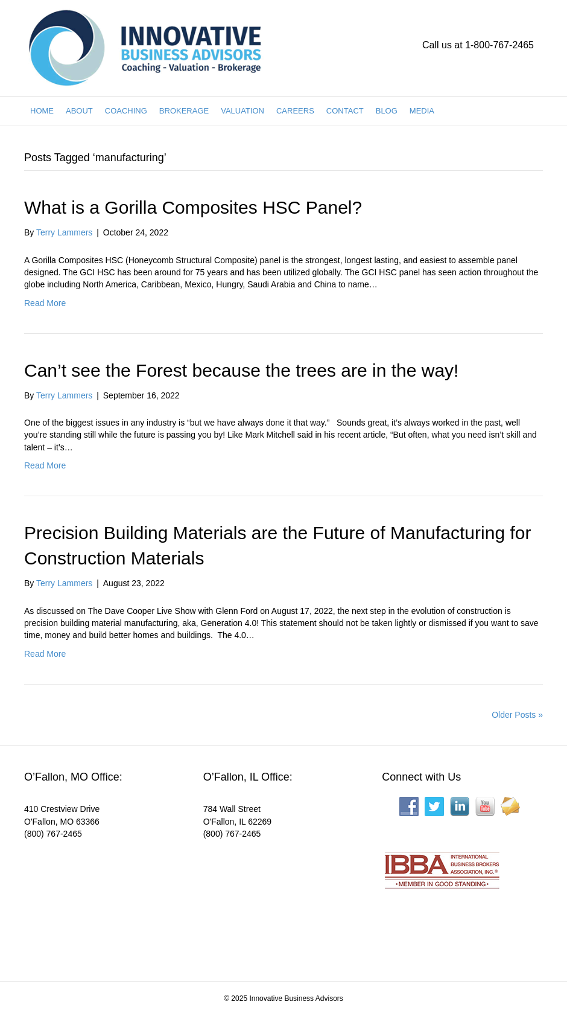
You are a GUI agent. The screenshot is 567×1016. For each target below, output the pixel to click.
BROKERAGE (184, 110)
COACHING (126, 110)
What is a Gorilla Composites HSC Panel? (193, 207)
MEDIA (422, 110)
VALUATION (242, 110)
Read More (45, 303)
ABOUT (79, 110)
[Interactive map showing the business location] (104, 902)
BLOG (387, 110)
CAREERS (295, 110)
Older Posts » (517, 715)
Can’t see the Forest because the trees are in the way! (241, 370)
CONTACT (345, 110)
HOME (42, 110)
